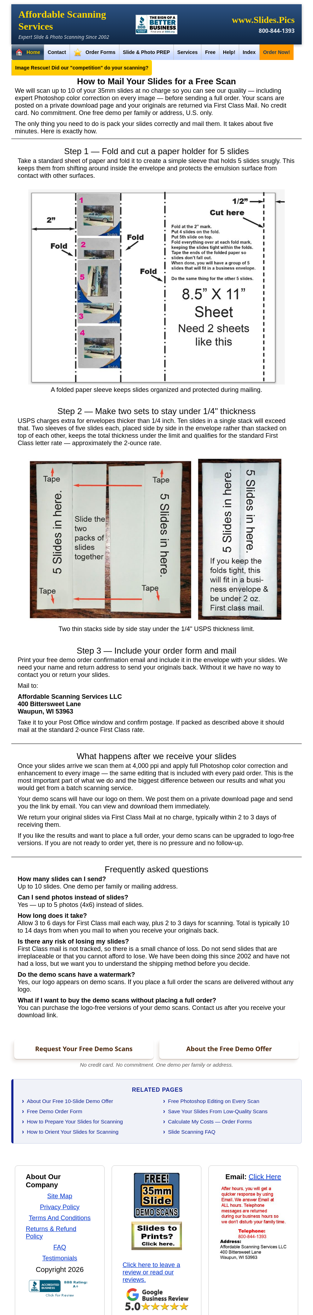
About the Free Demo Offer (229, 1048)
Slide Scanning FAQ (191, 1132)
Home (27, 52)
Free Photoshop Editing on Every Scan (214, 1101)
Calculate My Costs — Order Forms (210, 1122)
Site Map (59, 1196)
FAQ (59, 1247)
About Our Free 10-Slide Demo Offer (70, 1101)
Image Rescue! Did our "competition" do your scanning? (81, 68)
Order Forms (94, 52)
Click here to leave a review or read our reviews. (151, 1272)
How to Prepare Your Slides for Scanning (75, 1122)
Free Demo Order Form (54, 1111)
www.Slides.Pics (263, 20)
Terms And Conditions (59, 1218)
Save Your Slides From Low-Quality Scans (218, 1111)
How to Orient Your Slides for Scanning (72, 1132)
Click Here (265, 1177)
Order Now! (276, 52)
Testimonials (59, 1258)
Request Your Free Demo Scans (84, 1048)
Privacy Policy (59, 1207)
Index (249, 52)
